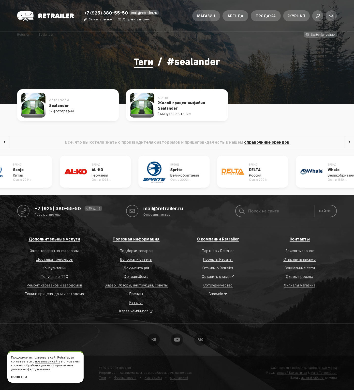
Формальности (125, 377)
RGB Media (329, 368)
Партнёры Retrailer (218, 251)
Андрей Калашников (292, 373)
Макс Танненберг (323, 373)
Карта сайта (153, 377)
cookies (17, 365)
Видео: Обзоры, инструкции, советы (136, 285)
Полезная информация (136, 239)
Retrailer (125, 368)
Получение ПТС (54, 276)
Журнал (296, 17)
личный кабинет (312, 377)
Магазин (206, 17)
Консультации (54, 268)
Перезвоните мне (47, 214)
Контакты (300, 239)
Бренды (136, 294)
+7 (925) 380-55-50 (106, 14)
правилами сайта (47, 361)
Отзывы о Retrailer (217, 268)
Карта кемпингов (133, 311)
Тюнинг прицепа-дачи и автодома (54, 294)
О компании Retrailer (218, 239)
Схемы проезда (299, 276)
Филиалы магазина (299, 285)
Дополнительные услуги (54, 239)
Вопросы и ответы (136, 259)
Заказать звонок (100, 20)
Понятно (19, 377)
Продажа (266, 17)
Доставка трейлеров (54, 259)
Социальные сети (299, 268)
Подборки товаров (136, 251)
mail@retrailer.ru (144, 13)
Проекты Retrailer (218, 259)
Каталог (136, 302)
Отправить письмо (136, 20)
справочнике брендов (266, 142)
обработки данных (38, 365)
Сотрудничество (218, 285)
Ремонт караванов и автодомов (54, 285)
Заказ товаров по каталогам (54, 251)
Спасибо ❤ (217, 294)
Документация (136, 268)
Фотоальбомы (136, 276)
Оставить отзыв (215, 276)
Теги (143, 61)
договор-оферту (23, 369)
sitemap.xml (179, 377)
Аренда (235, 17)
